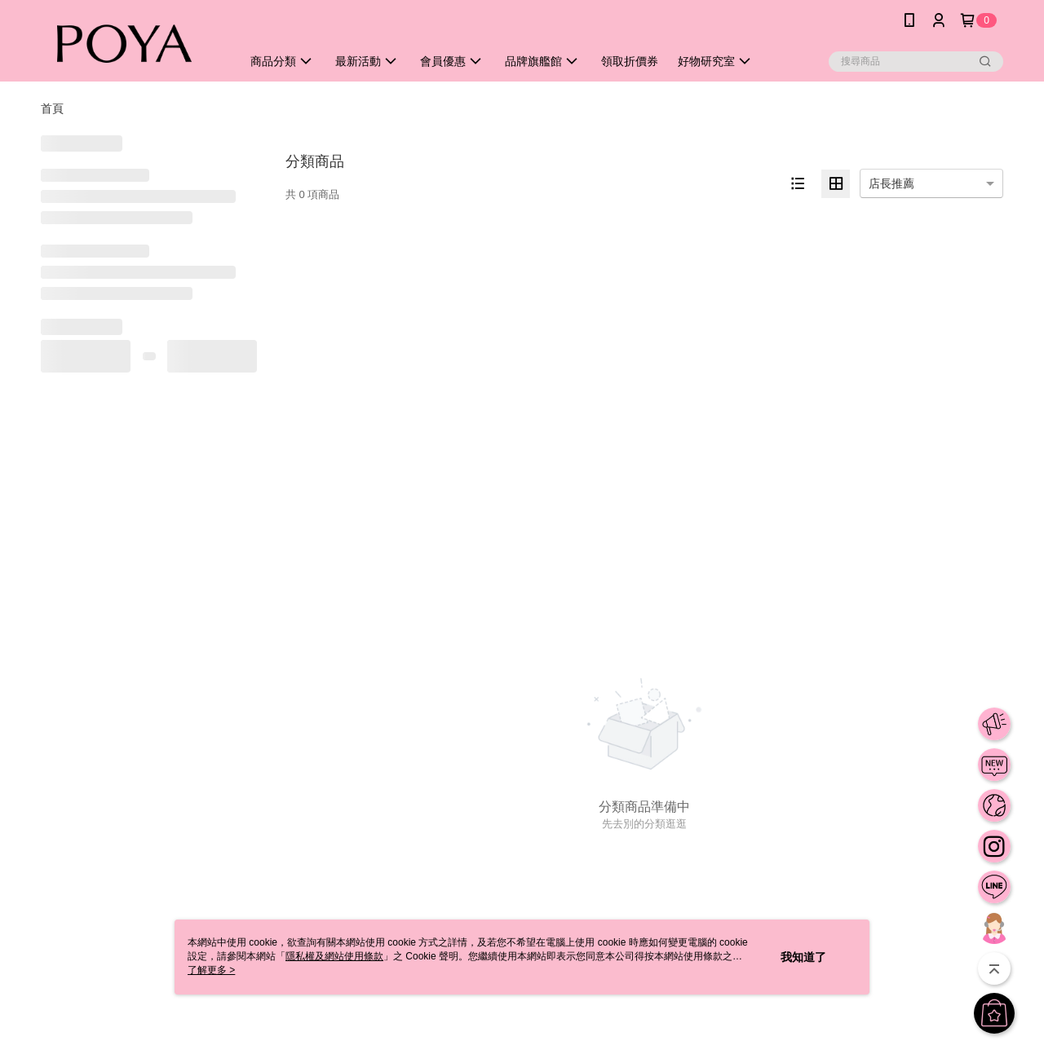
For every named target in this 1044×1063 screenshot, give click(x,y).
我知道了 (803, 957)
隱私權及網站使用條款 (334, 956)
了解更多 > (211, 970)
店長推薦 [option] (891, 183)
